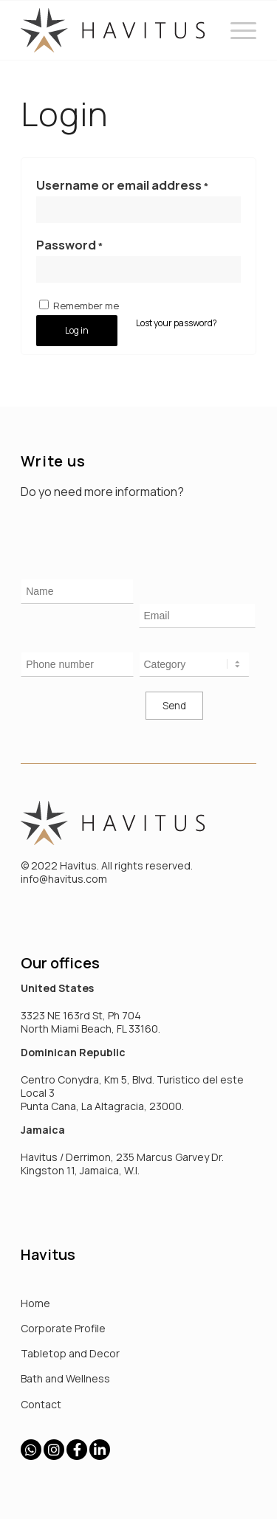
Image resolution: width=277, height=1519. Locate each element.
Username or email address (122, 184)
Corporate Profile (63, 1328)
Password (69, 244)
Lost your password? (176, 323)
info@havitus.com (64, 879)
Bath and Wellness (65, 1378)
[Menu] (236, 30)
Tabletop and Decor (70, 1353)
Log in (77, 330)
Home (35, 1303)
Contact (41, 1404)
